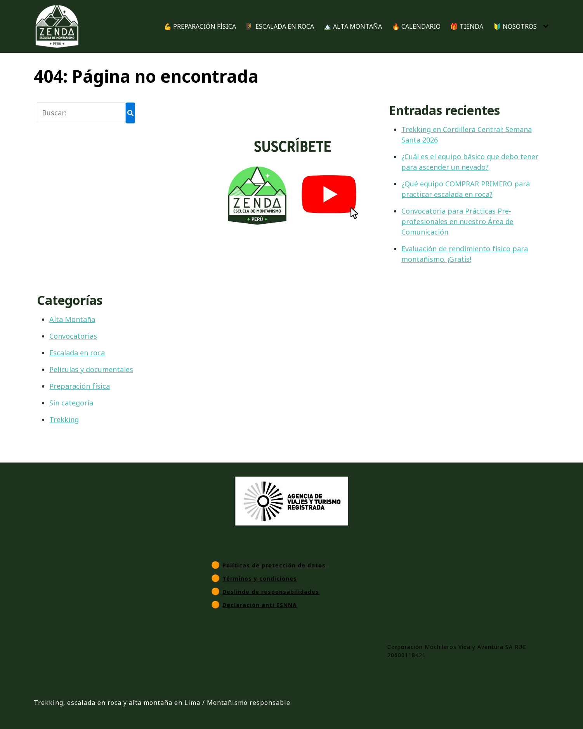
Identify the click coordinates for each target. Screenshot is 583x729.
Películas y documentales (91, 369)
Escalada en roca (77, 352)
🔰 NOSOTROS (515, 26)
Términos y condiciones (259, 578)
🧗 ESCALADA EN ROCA (280, 26)
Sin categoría (71, 402)
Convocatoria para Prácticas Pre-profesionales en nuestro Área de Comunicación (457, 221)
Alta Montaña (72, 319)
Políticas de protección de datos (275, 565)
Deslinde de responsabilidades (270, 591)
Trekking (64, 419)
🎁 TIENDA (466, 26)
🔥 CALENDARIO (416, 26)
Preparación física (79, 386)
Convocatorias (73, 336)
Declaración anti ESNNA (259, 605)
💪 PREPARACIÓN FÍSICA (200, 26)
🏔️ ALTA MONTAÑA (353, 26)
